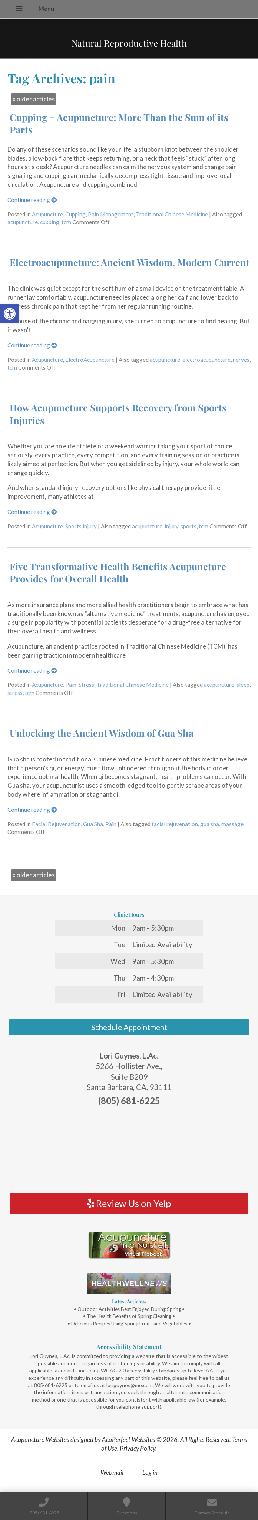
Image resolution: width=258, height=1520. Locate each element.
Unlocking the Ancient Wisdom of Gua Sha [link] (102, 732)
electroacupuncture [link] (206, 359)
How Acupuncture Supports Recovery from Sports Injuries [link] (118, 413)
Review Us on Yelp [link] (129, 1203)
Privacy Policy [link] (137, 1448)
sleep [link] (242, 684)
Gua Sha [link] (93, 824)
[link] (9, 313)
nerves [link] (241, 359)
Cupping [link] (75, 214)
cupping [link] (49, 222)
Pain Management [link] (110, 214)
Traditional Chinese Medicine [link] (172, 214)
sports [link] (188, 526)
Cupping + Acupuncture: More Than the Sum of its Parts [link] (119, 123)
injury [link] (171, 526)
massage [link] (232, 824)
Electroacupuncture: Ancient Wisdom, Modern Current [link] (129, 262)
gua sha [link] (209, 824)
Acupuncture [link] (47, 214)
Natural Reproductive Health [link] (129, 43)
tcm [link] (66, 222)
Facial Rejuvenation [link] (56, 824)
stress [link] (15, 692)
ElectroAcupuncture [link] (90, 359)
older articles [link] (33, 99)
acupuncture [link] (22, 222)
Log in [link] (150, 1472)
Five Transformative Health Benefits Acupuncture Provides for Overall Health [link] (118, 572)
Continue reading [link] (32, 199)
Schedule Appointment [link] (129, 1027)
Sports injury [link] (81, 526)
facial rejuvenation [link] (175, 824)
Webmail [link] (111, 1472)
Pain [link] (70, 684)
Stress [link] (86, 684)
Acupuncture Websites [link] (40, 1439)
